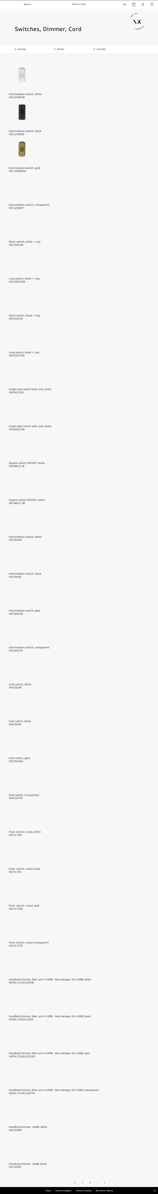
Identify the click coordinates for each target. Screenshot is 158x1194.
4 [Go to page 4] (90, 1183)
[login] (142, 4)
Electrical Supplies (63, 1191)
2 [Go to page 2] (75, 1183)
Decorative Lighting (104, 1191)
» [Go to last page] (104, 1183)
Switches (22, 49)
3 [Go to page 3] (82, 1183)
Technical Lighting (83, 1191)
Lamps (48, 1191)
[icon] (134, 4)
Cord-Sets (101, 49)
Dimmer (61, 49)
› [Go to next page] (97, 1183)
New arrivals (79, 4)
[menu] (152, 4)
